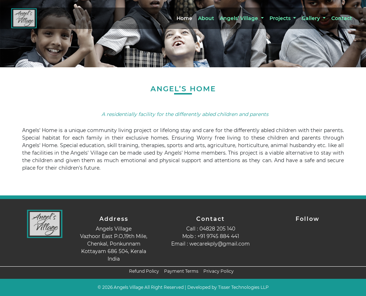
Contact (341, 18)
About (206, 18)
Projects (280, 18)
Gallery (311, 18)
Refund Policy (144, 271)
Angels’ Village (239, 18)
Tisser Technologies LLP (243, 287)
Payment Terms (181, 271)
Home (184, 18)
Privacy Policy (218, 271)
